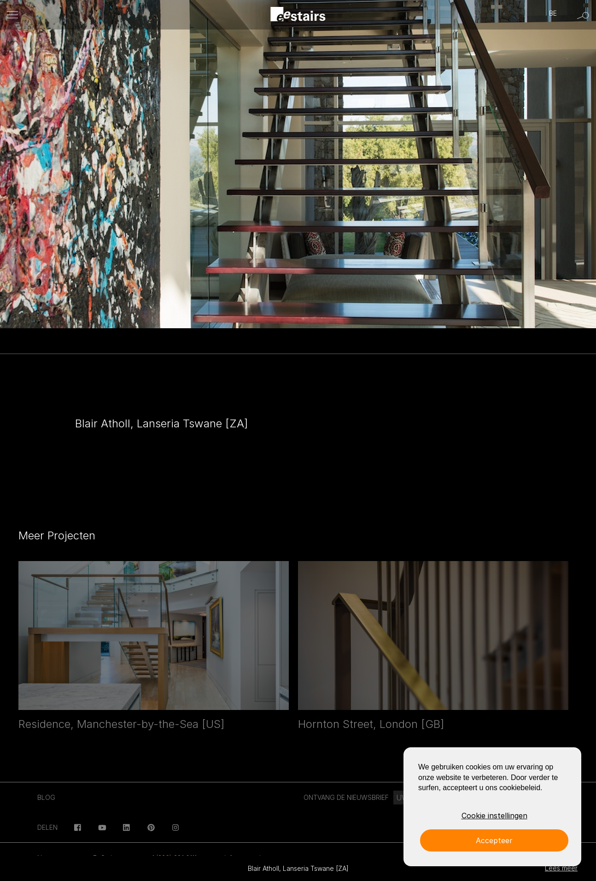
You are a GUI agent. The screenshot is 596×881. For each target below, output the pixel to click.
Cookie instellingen (494, 815)
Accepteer (494, 840)
